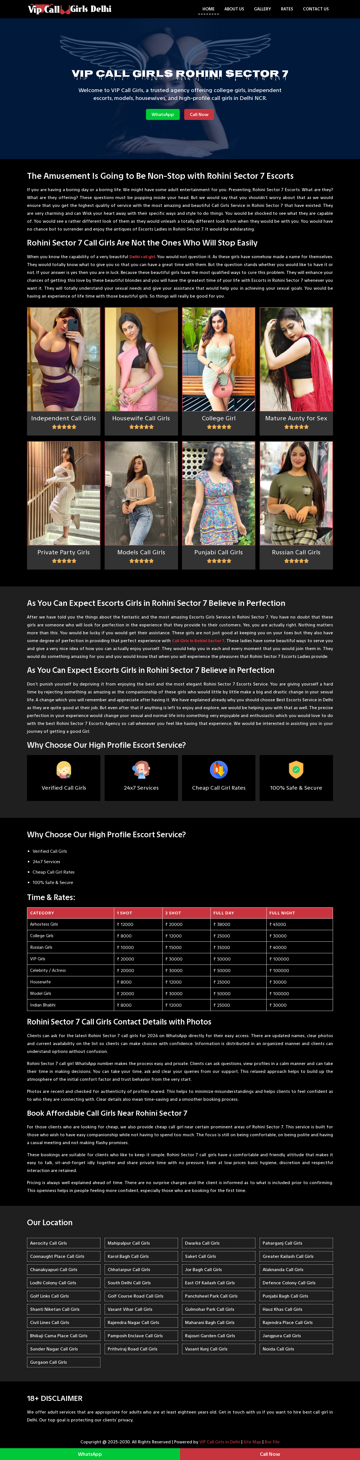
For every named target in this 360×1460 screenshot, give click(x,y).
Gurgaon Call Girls (48, 1362)
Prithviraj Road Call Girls (133, 1349)
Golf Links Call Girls (49, 1296)
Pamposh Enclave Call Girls (135, 1335)
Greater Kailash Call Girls (288, 1256)
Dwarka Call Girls (202, 1243)
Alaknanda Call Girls (283, 1269)
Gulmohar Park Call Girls (209, 1309)
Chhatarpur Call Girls (129, 1269)
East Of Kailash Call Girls (210, 1282)
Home (208, 9)
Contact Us (316, 9)
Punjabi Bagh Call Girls (285, 1296)
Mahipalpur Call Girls (129, 1243)
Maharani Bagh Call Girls (210, 1322)
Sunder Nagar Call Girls (54, 1349)
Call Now (199, 114)
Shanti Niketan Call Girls (55, 1309)
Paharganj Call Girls (282, 1243)
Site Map (252, 1442)
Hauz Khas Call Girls (282, 1309)
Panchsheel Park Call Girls (211, 1296)
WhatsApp (163, 114)
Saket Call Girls (200, 1256)
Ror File (272, 1442)
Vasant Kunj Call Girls (206, 1349)
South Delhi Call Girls (129, 1282)
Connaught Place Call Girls (57, 1256)
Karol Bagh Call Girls (128, 1256)
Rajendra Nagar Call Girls (133, 1322)
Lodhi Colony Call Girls (53, 1282)
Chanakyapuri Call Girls (53, 1269)
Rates (287, 9)
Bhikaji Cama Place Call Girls (58, 1335)
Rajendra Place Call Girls (288, 1322)
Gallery (262, 9)
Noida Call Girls (278, 1349)
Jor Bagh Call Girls (203, 1269)
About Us (234, 9)
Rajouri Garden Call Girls (210, 1335)
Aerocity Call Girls (48, 1243)
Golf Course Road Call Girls (135, 1296)
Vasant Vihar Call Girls (130, 1309)
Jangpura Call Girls (282, 1335)
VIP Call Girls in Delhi (219, 1442)
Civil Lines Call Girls (49, 1322)
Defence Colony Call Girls (289, 1282)
